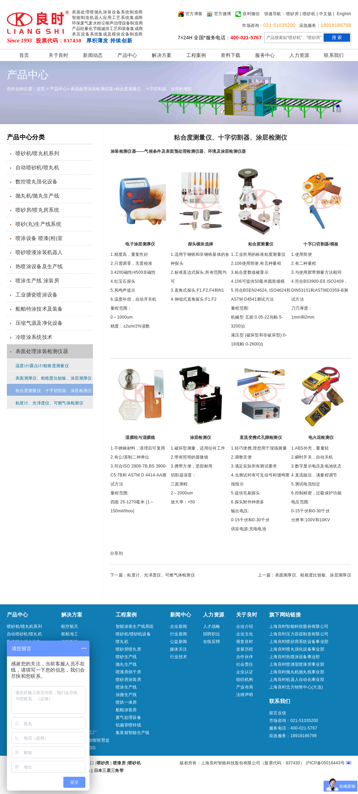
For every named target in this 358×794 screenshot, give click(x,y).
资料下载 (230, 55)
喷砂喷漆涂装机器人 (39, 252)
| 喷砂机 (307, 13)
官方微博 (219, 14)
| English (342, 13)
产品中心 (127, 55)
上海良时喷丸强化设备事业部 (296, 649)
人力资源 (299, 55)
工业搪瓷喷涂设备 (36, 295)
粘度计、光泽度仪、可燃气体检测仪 (49, 403)
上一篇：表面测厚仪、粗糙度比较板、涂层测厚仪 (304, 575)
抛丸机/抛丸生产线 (37, 196)
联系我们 (334, 55)
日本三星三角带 (109, 770)
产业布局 (244, 687)
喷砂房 (292, 13)
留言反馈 (277, 713)
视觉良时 (244, 641)
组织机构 (244, 679)
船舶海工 (69, 634)
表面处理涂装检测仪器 (92, 89)
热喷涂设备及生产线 (39, 266)
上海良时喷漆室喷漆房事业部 (296, 664)
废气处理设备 (128, 717)
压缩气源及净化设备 (39, 323)
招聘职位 (211, 634)
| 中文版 (324, 13)
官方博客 (190, 14)
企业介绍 (244, 626)
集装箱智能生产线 (132, 732)
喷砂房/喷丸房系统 (37, 210)
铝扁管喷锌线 (128, 725)
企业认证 (244, 672)
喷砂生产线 (126, 656)
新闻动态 (93, 55)
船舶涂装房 (126, 709)
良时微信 (247, 14)
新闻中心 (180, 614)
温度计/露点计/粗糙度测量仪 (42, 365)
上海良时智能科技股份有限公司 (298, 626)
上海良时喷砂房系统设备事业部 (298, 641)
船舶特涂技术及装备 (39, 309)
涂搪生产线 (126, 694)
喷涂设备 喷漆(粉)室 (39, 238)
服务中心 (265, 55)
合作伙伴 (244, 656)
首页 (24, 55)
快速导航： (275, 13)
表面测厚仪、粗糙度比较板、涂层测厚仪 (53, 378)
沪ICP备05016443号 (325, 763)
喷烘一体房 (126, 702)
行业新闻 (178, 634)
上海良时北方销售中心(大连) (296, 687)
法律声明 (244, 694)
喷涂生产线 (126, 687)
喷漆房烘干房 (128, 672)
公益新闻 (178, 641)
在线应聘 (211, 641)
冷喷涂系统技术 (33, 337)
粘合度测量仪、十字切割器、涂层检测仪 (154, 89)
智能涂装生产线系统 (135, 626)
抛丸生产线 (126, 664)
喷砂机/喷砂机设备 (133, 634)
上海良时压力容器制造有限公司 (298, 634)
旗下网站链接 (285, 614)
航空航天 (69, 626)
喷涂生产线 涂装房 (37, 280)
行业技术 (178, 656)
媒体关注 (178, 649)
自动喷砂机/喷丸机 (37, 167)
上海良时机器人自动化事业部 (296, 679)
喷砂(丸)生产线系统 (38, 224)
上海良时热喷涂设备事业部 (294, 656)
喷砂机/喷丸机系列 (37, 153)
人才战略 (211, 626)
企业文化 (244, 634)
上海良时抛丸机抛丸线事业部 (296, 672)
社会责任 (244, 664)
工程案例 (196, 55)
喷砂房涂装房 (128, 679)
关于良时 (58, 55)
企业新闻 (178, 626)
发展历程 (244, 649)
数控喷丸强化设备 (36, 181)
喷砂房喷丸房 (128, 649)
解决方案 (161, 55)
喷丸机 (122, 641)
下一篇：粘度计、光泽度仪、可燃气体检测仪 (152, 575)
